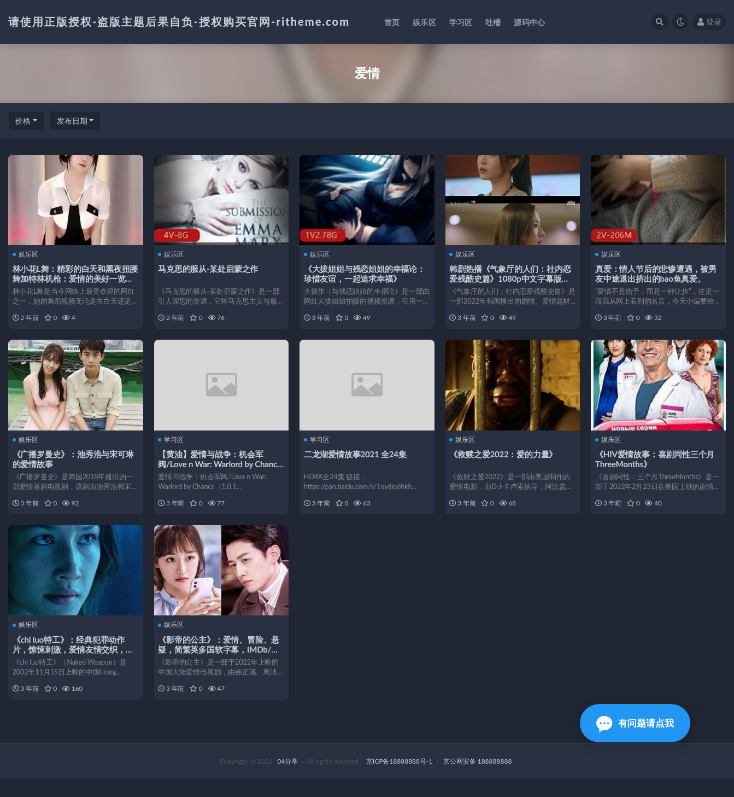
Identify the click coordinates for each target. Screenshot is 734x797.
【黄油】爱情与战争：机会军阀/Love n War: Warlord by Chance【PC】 (221, 469)
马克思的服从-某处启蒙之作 (210, 268)
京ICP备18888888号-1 (399, 779)
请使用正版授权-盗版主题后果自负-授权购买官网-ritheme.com (179, 21)
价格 (23, 120)
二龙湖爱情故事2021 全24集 (356, 459)
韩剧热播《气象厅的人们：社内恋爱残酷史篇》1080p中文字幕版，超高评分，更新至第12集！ (511, 278)
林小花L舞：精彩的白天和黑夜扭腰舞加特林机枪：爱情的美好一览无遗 (74, 278)
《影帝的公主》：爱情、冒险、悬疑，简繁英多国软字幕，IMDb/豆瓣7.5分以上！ (220, 661)
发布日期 (72, 120)
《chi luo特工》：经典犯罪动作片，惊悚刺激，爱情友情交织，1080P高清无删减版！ (70, 661)
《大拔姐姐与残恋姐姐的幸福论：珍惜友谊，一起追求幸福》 (365, 273)
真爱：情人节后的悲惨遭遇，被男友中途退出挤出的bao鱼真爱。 (657, 273)
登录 (709, 21)
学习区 (172, 445)
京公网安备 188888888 (477, 779)
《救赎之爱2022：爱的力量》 (505, 459)
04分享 (287, 779)
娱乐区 (26, 254)
